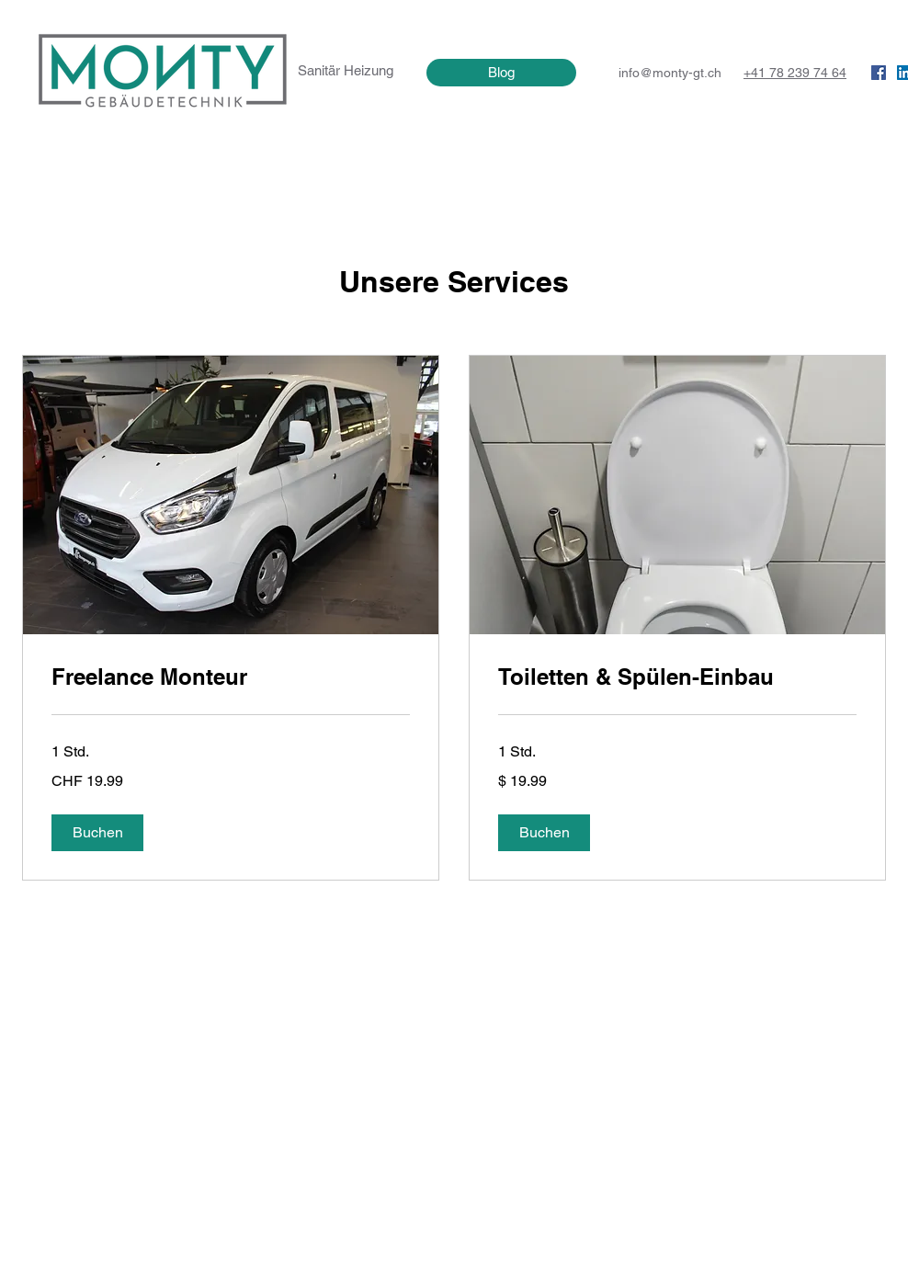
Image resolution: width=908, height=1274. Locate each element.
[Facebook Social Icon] (878, 72)
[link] (230, 677)
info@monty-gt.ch (670, 72)
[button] (97, 832)
